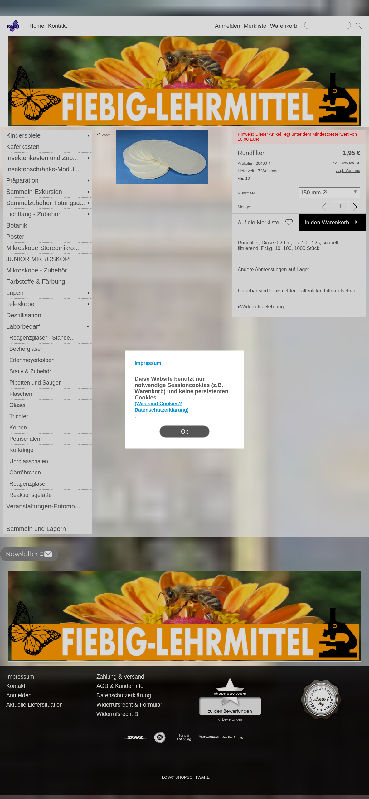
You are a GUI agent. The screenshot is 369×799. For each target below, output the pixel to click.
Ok (184, 432)
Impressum (148, 363)
